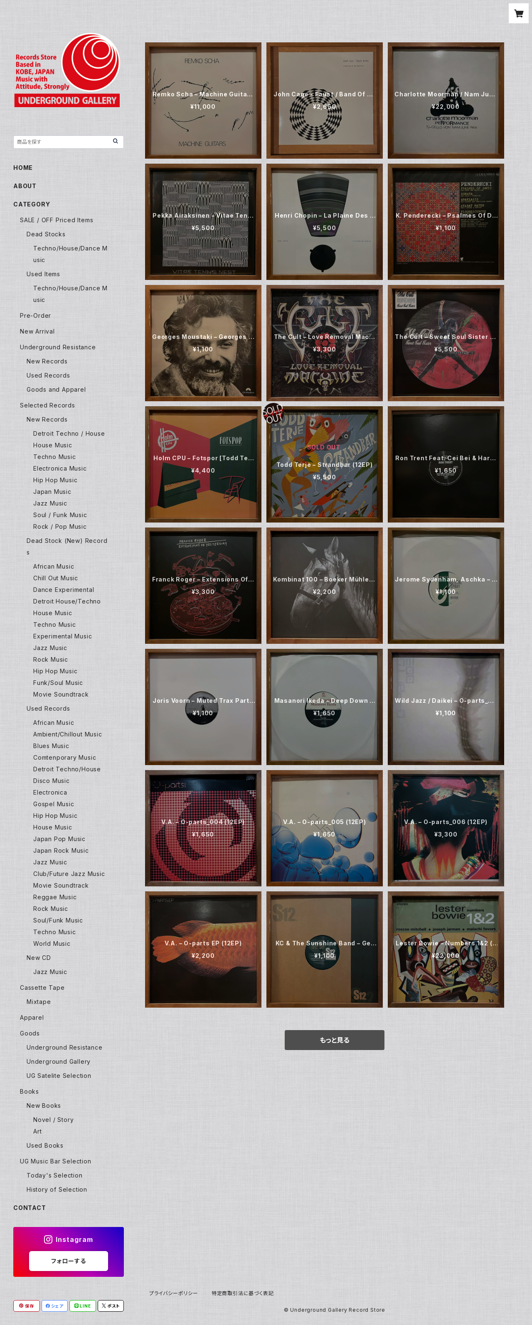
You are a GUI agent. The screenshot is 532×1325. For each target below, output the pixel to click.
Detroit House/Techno (67, 601)
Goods (30, 1033)
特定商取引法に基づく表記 (243, 1293)
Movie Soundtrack (61, 694)
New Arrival (37, 331)
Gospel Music (53, 803)
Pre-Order (35, 315)
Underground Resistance (58, 347)
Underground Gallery (59, 1061)
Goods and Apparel (56, 389)
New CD (39, 957)
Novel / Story (53, 1119)
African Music (53, 566)
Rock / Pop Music (60, 526)
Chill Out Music (55, 578)
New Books (44, 1105)
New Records (47, 361)
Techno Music (54, 456)
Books (29, 1091)
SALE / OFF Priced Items (56, 219)
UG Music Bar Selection (55, 1161)
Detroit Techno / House (69, 433)
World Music (52, 943)
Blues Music (51, 745)
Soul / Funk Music (60, 514)
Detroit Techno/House (67, 769)
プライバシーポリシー (173, 1293)
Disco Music (51, 780)
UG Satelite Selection (59, 1075)
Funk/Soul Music (58, 682)
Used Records (48, 375)
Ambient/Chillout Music (67, 734)
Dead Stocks (46, 234)
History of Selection (57, 1189)
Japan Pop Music (59, 838)
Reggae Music (55, 897)
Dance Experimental (63, 589)
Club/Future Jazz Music (69, 873)
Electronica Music (60, 468)
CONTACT (29, 1207)
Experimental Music (62, 636)
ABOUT (25, 185)
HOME (23, 167)
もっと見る (335, 1040)
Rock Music (50, 659)
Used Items (43, 273)
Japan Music (52, 491)
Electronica (50, 792)
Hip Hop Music (55, 479)
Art (37, 1131)
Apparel (32, 1017)
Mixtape (39, 1001)
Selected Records (47, 405)
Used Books (45, 1145)
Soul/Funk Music (58, 920)
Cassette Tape (42, 987)
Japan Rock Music (61, 850)
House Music (52, 445)
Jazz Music (50, 503)
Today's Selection (55, 1175)
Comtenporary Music (64, 757)
